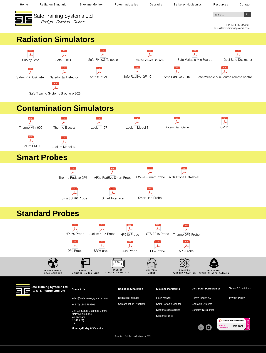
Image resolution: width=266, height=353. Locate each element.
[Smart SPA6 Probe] (74, 194)
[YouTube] (209, 327)
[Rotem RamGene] (177, 123)
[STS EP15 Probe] (157, 230)
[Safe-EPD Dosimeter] (30, 74)
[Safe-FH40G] (64, 56)
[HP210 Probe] (130, 230)
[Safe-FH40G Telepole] (103, 55)
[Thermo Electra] (64, 123)
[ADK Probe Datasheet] (184, 173)
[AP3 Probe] (186, 247)
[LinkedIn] (201, 327)
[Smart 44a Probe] (150, 193)
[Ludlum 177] (99, 123)
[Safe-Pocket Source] (150, 56)
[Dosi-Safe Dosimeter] (238, 56)
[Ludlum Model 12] (64, 142)
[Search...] (226, 15)
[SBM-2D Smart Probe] (150, 173)
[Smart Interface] (112, 194)
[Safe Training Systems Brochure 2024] (55, 89)
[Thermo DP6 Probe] (186, 230)
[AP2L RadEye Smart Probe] (113, 173)
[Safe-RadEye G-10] (177, 73)
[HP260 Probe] (75, 230)
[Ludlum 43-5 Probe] (102, 230)
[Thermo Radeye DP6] (73, 173)
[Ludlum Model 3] (137, 123)
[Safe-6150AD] (99, 73)
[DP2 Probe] (75, 246)
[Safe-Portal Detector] (64, 73)
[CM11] (224, 123)
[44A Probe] (130, 247)
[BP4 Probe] (158, 247)
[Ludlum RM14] (30, 142)
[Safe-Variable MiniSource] (195, 56)
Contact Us (78, 289)
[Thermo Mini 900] (30, 123)
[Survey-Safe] (30, 56)
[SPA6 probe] (102, 247)
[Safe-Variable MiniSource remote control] (225, 73)
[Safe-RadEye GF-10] (137, 72)
